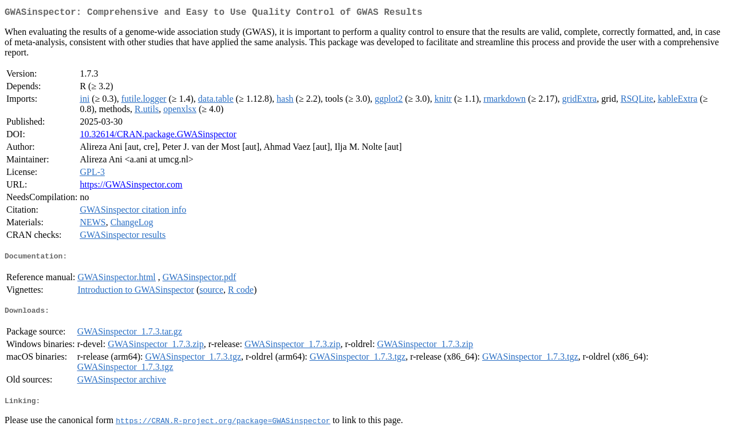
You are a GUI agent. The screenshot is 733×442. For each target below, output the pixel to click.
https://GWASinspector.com (131, 187)
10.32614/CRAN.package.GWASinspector (158, 136)
